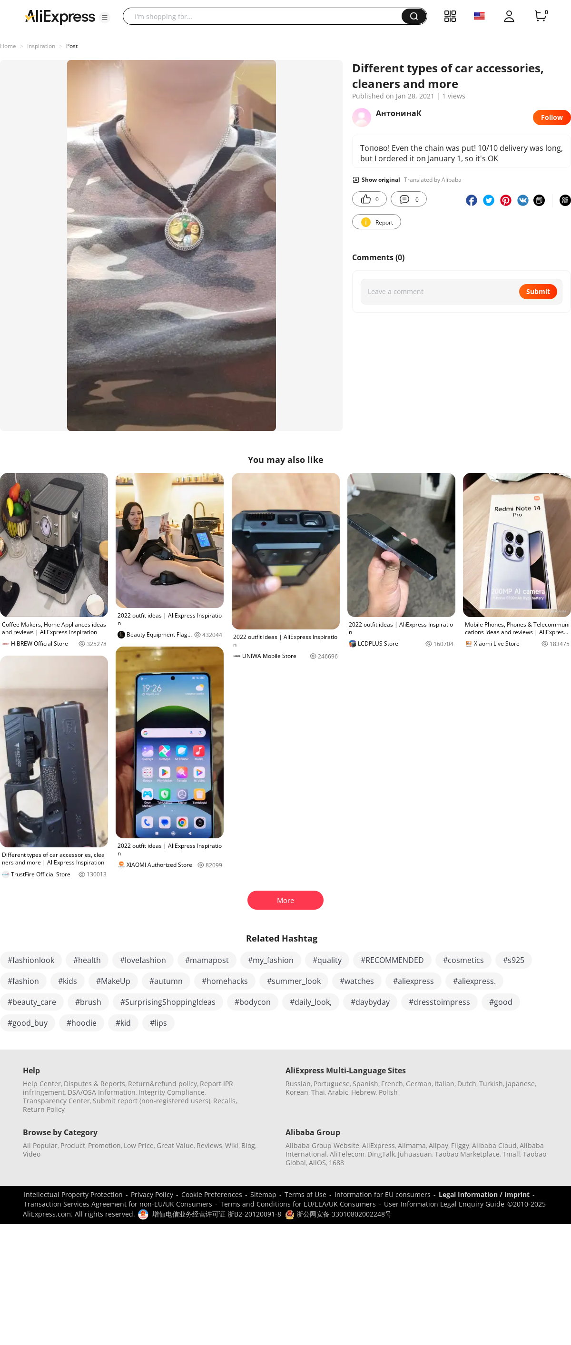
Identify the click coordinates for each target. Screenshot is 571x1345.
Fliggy (460, 1145)
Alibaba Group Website (322, 1145)
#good (500, 1002)
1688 (336, 1162)
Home (8, 46)
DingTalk (381, 1153)
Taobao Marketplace (467, 1153)
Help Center (42, 1083)
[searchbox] (266, 16)
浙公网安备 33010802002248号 (338, 1213)
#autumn (166, 981)
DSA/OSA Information (102, 1092)
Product (72, 1145)
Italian (444, 1083)
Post (72, 46)
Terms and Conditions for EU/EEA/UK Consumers (298, 1203)
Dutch (466, 1083)
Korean (297, 1092)
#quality (327, 960)
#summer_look (294, 981)
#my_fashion (271, 960)
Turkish (491, 1083)
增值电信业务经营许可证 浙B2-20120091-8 (216, 1213)
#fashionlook (31, 960)
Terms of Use (305, 1194)
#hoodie (82, 1023)
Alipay (438, 1145)
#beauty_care (32, 1002)
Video (31, 1153)
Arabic (338, 1092)
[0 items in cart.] (540, 16)
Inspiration (41, 46)
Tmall (511, 1153)
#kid (123, 1023)
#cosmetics (463, 960)
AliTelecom (347, 1153)
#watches (357, 981)
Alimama (412, 1145)
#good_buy (28, 1023)
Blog (248, 1145)
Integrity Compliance (171, 1092)
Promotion (104, 1145)
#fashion (23, 981)
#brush (88, 1002)
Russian (298, 1083)
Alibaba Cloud (494, 1145)
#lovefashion (143, 960)
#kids (67, 981)
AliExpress (378, 1145)
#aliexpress (413, 981)
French (392, 1083)
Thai (318, 1092)
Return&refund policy (162, 1083)
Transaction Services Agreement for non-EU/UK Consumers (118, 1203)
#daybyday (370, 1002)
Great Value (175, 1145)
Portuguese (332, 1083)
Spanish (365, 1083)
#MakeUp (113, 981)
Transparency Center (56, 1100)
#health (87, 960)
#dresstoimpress (439, 1002)
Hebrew (363, 1092)
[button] (104, 17)
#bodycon (253, 1002)
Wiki (231, 1145)
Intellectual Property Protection (73, 1194)
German (419, 1083)
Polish (388, 1092)
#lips (158, 1023)
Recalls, (225, 1100)
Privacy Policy (152, 1194)
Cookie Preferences (211, 1194)
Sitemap (263, 1194)
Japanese (520, 1083)
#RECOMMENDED (392, 960)
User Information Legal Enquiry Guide (444, 1203)
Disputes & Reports (94, 1083)
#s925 (513, 960)
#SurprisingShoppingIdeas (168, 1002)
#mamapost (207, 960)
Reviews (209, 1145)
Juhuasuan (415, 1153)
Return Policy (44, 1109)
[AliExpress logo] (60, 16)
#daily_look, (311, 1002)
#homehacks (225, 981)
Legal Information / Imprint (484, 1194)
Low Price (139, 1145)
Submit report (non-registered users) (151, 1100)
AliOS (317, 1162)
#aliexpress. (474, 981)
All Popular (40, 1145)
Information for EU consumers (383, 1194)
